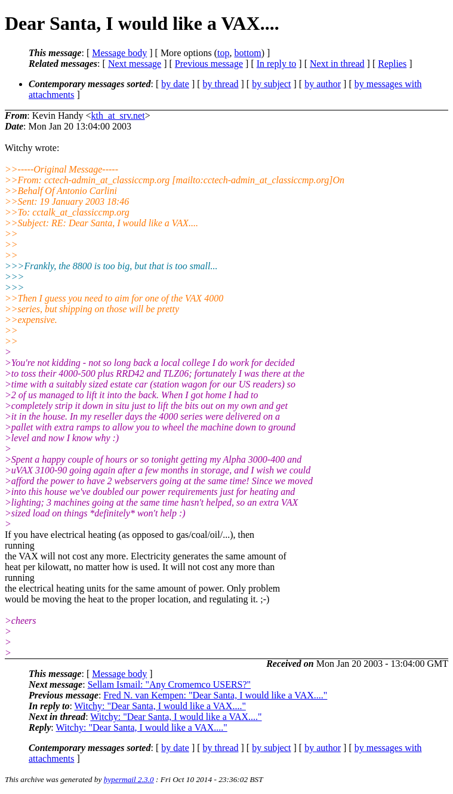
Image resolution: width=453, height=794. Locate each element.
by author (322, 84)
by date (175, 84)
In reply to (277, 64)
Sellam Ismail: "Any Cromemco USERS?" (169, 684)
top (223, 53)
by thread (221, 84)
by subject (271, 84)
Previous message (209, 64)
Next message (134, 64)
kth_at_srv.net (118, 115)
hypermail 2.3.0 (129, 779)
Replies (392, 64)
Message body (119, 53)
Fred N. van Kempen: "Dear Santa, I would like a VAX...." (215, 695)
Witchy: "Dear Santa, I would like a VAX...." (160, 706)
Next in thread (337, 64)
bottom (247, 53)
